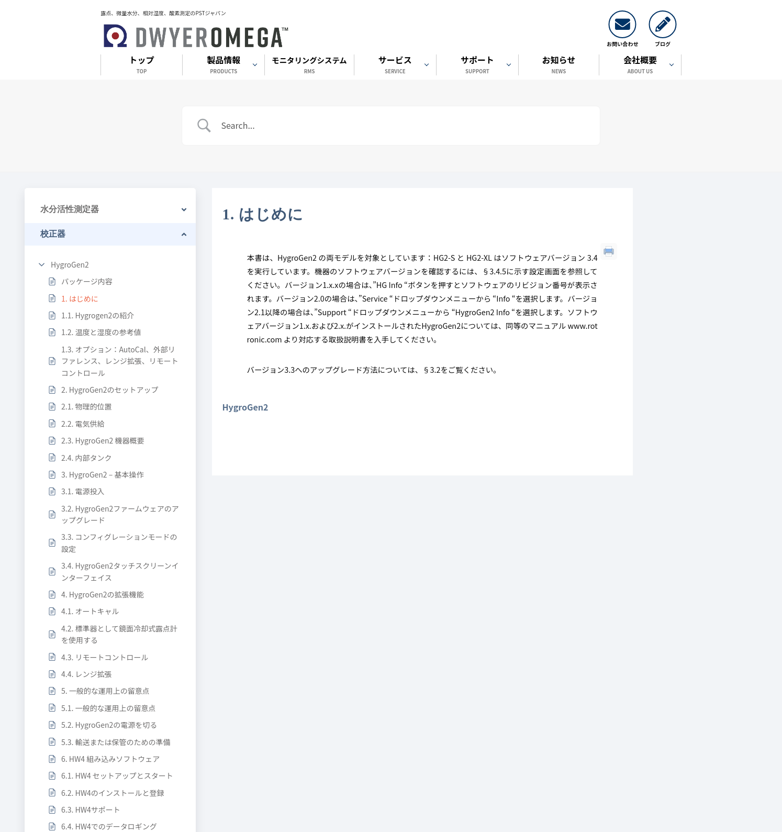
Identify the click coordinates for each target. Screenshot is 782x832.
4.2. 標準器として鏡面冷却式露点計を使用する (119, 634)
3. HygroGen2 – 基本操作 (102, 474)
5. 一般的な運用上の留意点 (105, 690)
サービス (395, 65)
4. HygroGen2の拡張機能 (102, 594)
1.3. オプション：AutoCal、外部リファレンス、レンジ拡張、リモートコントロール (119, 361)
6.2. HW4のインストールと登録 (112, 792)
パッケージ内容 (87, 281)
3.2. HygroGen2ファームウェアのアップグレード (120, 514)
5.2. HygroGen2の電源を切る (109, 724)
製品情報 (223, 65)
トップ (141, 65)
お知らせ (559, 65)
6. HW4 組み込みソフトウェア (110, 758)
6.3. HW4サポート (90, 809)
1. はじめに (79, 298)
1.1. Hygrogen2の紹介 (97, 315)
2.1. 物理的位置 (86, 406)
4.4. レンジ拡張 (86, 674)
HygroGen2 (70, 264)
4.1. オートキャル (90, 611)
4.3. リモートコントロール (104, 657)
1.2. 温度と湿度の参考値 (101, 332)
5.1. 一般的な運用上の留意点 (108, 708)
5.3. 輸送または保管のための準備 (115, 742)
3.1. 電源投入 (82, 491)
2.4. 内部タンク (86, 457)
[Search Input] (404, 125)
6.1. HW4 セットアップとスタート (117, 775)
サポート (477, 65)
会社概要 (640, 65)
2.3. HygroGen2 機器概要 (102, 440)
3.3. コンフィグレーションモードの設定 (119, 542)
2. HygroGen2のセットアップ (110, 389)
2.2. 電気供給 (82, 423)
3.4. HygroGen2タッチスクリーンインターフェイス (120, 571)
